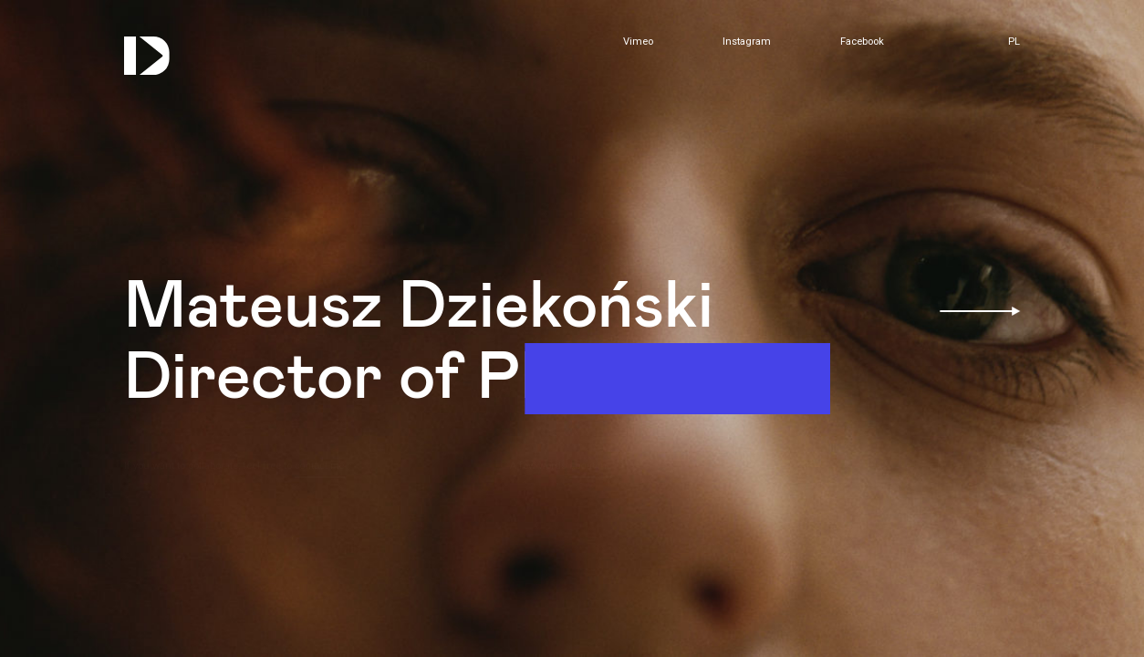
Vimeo (638, 41)
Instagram (747, 41)
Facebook (862, 41)
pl (1014, 41)
